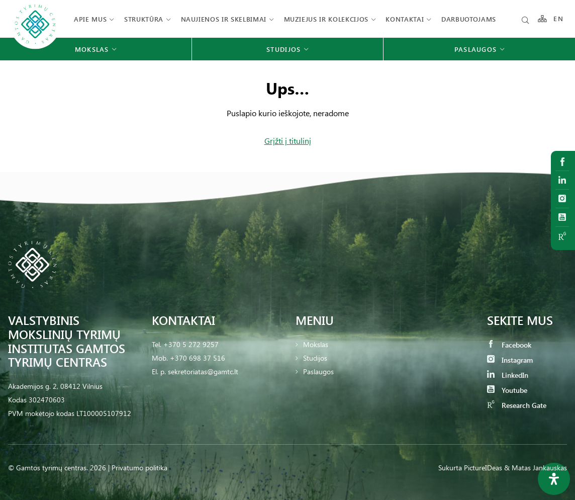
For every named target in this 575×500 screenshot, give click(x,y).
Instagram (510, 360)
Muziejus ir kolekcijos (326, 19)
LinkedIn (507, 375)
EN (558, 19)
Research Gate (516, 405)
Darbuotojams (468, 19)
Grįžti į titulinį (287, 140)
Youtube (507, 390)
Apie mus (90, 19)
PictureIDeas (483, 467)
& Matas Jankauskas (535, 467)
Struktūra (143, 19)
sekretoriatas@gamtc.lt (203, 371)
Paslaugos (318, 371)
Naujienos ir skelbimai (223, 19)
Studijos (315, 358)
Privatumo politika (139, 467)
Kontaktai (405, 19)
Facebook (509, 345)
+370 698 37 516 (197, 358)
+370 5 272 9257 (191, 344)
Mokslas (315, 344)
